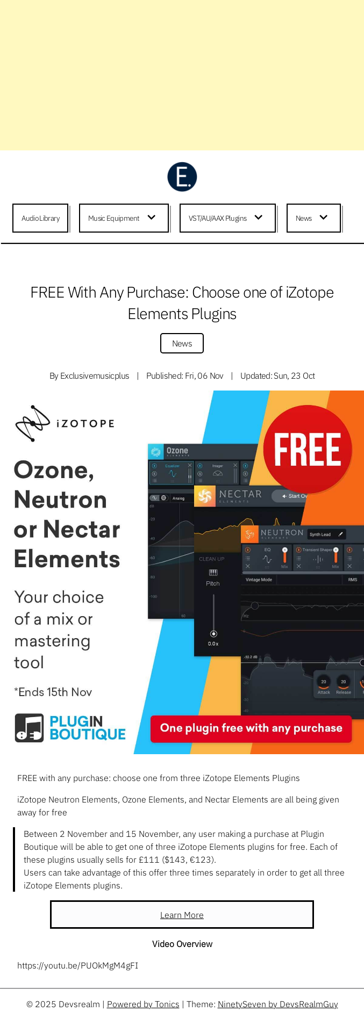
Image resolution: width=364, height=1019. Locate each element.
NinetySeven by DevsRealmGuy (278, 1004)
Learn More (182, 914)
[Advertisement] (182, 75)
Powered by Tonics (143, 1004)
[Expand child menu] (153, 218)
